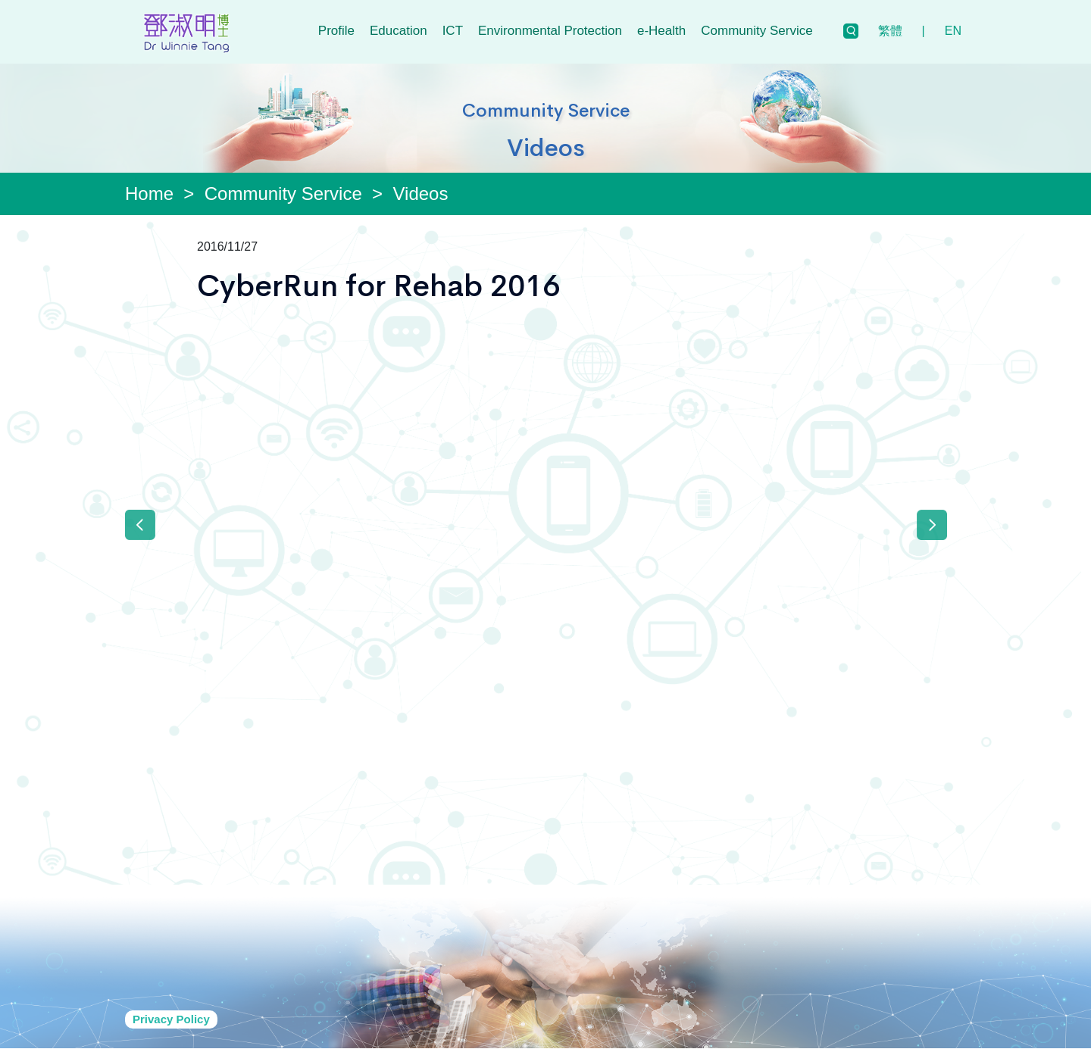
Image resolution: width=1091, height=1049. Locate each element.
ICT (452, 30)
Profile (336, 30)
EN (953, 30)
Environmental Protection (550, 30)
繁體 (890, 30)
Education (398, 30)
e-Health (661, 30)
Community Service (756, 30)
